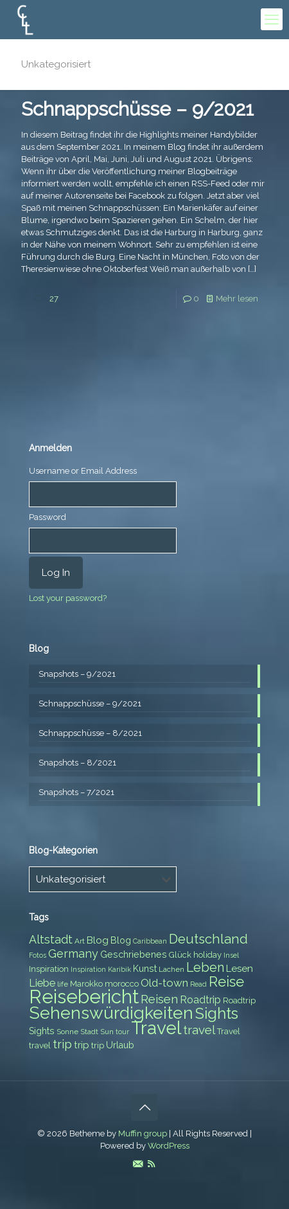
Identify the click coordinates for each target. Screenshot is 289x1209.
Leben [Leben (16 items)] (205, 967)
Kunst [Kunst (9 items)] (145, 968)
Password (47, 517)
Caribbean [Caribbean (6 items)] (150, 941)
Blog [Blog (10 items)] (98, 940)
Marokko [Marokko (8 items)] (86, 984)
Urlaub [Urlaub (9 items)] (120, 1045)
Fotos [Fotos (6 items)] (37, 955)
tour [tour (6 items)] (122, 1031)
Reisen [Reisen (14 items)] (159, 999)
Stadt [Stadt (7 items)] (89, 1031)
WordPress (168, 1146)
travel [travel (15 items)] (199, 1030)
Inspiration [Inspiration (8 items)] (49, 969)
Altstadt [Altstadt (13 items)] (51, 939)
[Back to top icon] (144, 1107)
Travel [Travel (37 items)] (156, 1028)
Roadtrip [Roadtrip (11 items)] (200, 1000)
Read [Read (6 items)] (198, 984)
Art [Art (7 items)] (79, 940)
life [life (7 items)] (62, 984)
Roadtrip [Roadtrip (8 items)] (239, 1000)
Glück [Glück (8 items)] (180, 955)
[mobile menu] (272, 19)
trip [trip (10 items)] (81, 1045)
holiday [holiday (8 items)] (207, 955)
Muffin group (142, 1133)
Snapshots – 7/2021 (76, 792)
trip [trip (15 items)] (62, 1044)
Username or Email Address (83, 471)
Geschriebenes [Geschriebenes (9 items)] (133, 954)
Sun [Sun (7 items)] (107, 1031)
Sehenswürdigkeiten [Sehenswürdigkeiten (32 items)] (111, 1013)
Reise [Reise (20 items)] (226, 982)
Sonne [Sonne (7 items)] (67, 1031)
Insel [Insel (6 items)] (231, 955)
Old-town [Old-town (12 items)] (164, 982)
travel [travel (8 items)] (40, 1045)
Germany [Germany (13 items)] (73, 953)
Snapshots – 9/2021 (77, 674)
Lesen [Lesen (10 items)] (239, 968)
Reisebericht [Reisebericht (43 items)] (84, 996)
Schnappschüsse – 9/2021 (137, 109)
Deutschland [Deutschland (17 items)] (208, 939)
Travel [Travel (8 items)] (228, 1031)
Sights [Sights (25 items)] (216, 1014)
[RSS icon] (151, 1164)
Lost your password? (68, 598)
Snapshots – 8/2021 (77, 762)
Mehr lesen (237, 298)
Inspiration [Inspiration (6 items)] (88, 969)
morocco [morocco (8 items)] (122, 984)
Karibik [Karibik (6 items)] (119, 969)
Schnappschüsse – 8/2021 (90, 733)
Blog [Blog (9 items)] (120, 940)
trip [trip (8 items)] (97, 1045)
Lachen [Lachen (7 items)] (171, 969)
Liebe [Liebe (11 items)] (42, 983)
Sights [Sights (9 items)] (42, 1031)
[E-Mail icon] (138, 1164)
